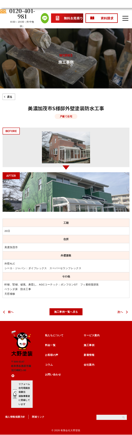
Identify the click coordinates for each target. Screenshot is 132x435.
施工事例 (89, 345)
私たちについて (54, 335)
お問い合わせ (53, 374)
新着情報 (89, 355)
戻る (9, 96)
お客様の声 (51, 355)
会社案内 (89, 364)
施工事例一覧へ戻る (66, 311)
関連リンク (38, 417)
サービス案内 (92, 335)
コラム (49, 364)
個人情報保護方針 (15, 417)
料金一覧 (50, 345)
